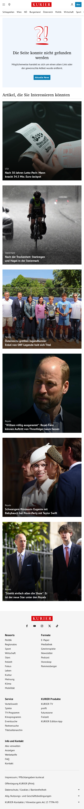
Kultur (8, 674)
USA (7, 168)
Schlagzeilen (8, 12)
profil (44, 708)
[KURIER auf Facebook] (26, 625)
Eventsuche (11, 721)
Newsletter (47, 653)
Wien (19, 12)
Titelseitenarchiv (14, 730)
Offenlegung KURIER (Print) (19, 783)
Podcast (45, 657)
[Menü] (3, 4)
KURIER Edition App (51, 721)
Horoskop (46, 661)
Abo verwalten (12, 745)
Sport (78, 12)
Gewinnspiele (48, 648)
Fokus (8, 666)
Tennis (8, 337)
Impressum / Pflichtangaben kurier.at (24, 777)
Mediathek (46, 644)
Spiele (8, 708)
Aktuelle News (42, 77)
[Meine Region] (9, 4)
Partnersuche (12, 725)
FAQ (7, 759)
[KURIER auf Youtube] (34, 625)
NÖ (25, 12)
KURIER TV (47, 703)
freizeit (8, 661)
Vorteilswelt (11, 703)
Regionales (11, 644)
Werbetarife (11, 754)
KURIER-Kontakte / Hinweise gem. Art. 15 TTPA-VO (31, 802)
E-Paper (45, 640)
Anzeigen (10, 750)
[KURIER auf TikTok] (57, 625)
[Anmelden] (72, 4)
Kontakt (9, 763)
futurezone (47, 712)
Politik (58, 12)
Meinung (9, 679)
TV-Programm (12, 712)
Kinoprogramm (13, 716)
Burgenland (35, 12)
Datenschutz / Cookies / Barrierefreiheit (25, 789)
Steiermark (10, 253)
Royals (8, 421)
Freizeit (45, 716)
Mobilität (10, 688)
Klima (8, 683)
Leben (8, 670)
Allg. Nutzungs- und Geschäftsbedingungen (28, 795)
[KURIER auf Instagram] (42, 625)
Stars (7, 657)
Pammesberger (49, 666)
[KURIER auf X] (49, 625)
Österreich (48, 12)
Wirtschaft (69, 12)
